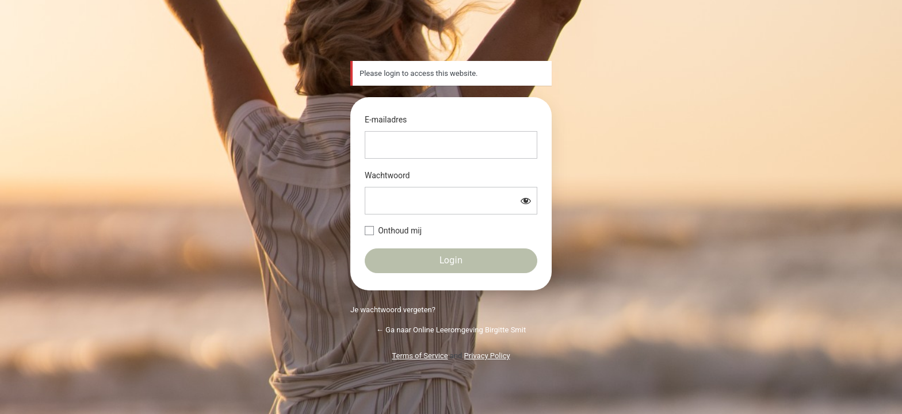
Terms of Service (420, 355)
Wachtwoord (387, 175)
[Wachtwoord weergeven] (525, 200)
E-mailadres (386, 119)
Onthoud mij (400, 230)
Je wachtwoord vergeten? (392, 309)
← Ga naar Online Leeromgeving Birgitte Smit (451, 329)
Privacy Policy (487, 355)
